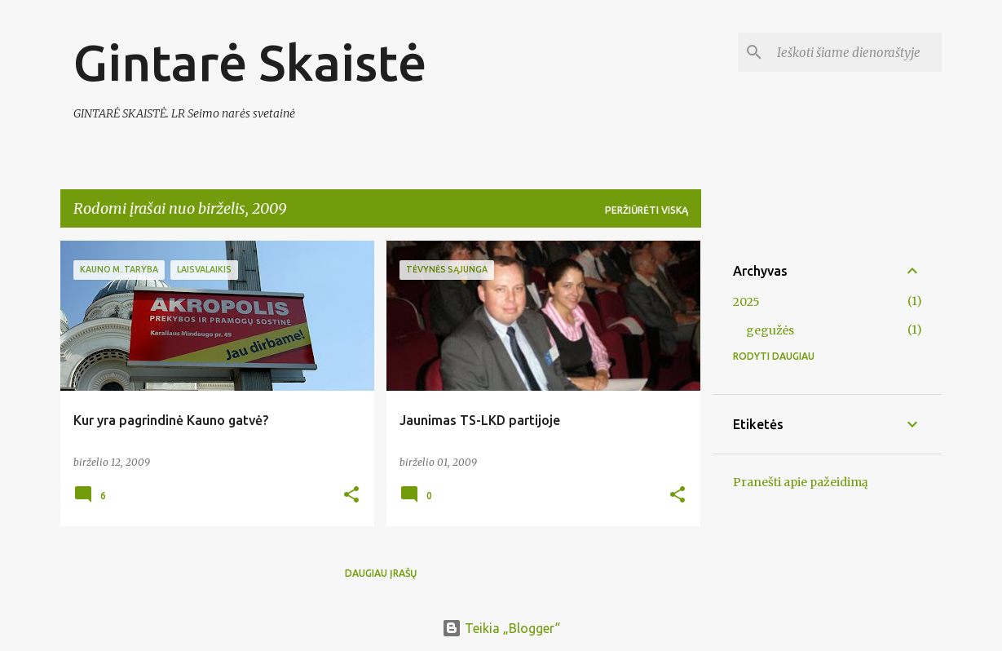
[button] (351, 496)
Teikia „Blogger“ (501, 628)
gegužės (770, 330)
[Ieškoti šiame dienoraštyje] (856, 52)
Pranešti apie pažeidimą (800, 482)
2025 (746, 301)
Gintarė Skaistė (249, 62)
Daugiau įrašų (381, 573)
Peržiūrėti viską (646, 210)
